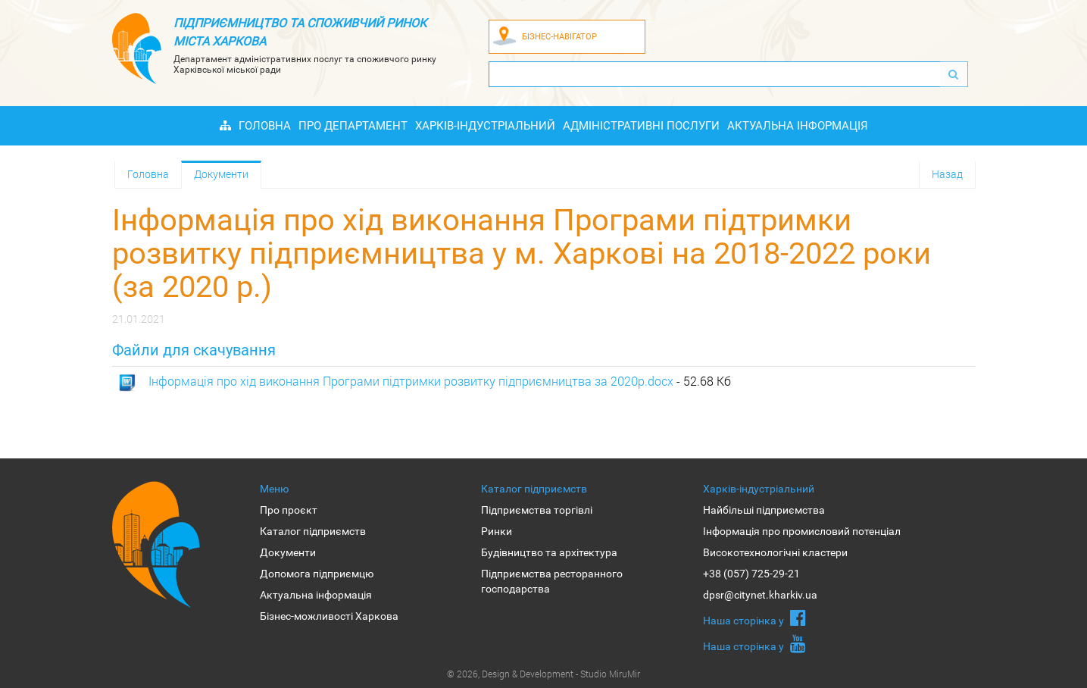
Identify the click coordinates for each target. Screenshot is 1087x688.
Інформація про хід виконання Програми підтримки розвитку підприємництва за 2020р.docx (410, 381)
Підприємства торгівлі (536, 510)
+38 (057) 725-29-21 (751, 574)
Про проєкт (288, 510)
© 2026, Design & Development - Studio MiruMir (543, 674)
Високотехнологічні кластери (775, 552)
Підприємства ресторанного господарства (552, 581)
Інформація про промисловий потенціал (802, 531)
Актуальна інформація (797, 126)
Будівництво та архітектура (549, 552)
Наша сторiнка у (754, 617)
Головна (265, 126)
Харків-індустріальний (485, 126)
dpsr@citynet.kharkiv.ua (760, 595)
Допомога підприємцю (316, 574)
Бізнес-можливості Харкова (329, 616)
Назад (947, 174)
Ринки (496, 531)
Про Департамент (353, 126)
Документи (221, 174)
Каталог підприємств (313, 531)
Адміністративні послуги (641, 126)
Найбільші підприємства (764, 510)
